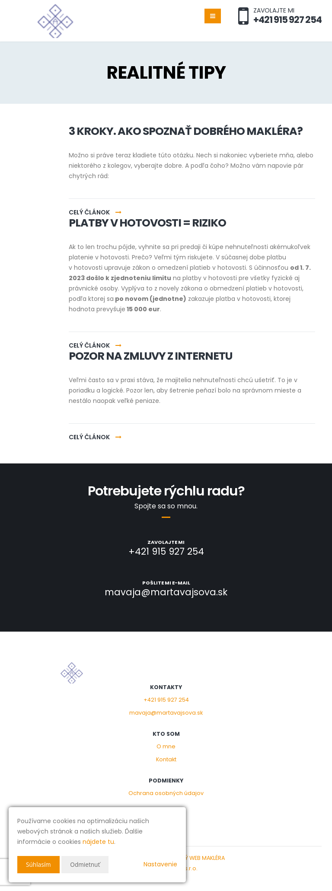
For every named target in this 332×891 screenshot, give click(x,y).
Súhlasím (38, 864)
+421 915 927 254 (166, 699)
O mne (166, 746)
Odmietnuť (86, 864)
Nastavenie (160, 864)
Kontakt (166, 759)
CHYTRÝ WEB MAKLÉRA (196, 858)
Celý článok (95, 212)
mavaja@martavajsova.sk (166, 712)
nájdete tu (98, 841)
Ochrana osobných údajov (166, 793)
